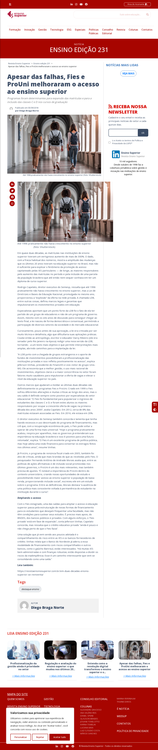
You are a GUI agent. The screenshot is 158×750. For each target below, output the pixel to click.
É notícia (123, 708)
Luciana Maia (86, 727)
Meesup (122, 716)
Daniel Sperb (86, 715)
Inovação (29, 29)
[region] (40, 726)
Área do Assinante (137, 4)
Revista (120, 29)
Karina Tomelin (88, 724)
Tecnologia (56, 29)
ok (142, 132)
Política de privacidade (133, 731)
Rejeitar (40, 737)
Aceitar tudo (59, 737)
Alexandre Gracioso (91, 709)
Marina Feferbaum (126, 698)
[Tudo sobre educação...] (108, 14)
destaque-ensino (30, 589)
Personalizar (20, 737)
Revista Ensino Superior (23, 706)
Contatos (146, 29)
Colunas (133, 29)
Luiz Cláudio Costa (90, 730)
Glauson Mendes (89, 718)
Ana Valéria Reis (88, 712)
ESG (69, 29)
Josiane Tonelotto (90, 721)
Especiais (80, 29)
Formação (15, 29)
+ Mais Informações (23, 676)
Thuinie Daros (124, 701)
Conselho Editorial (94, 699)
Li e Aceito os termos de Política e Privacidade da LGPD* (127, 142)
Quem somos (15, 699)
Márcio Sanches (88, 733)
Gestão (42, 29)
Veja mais (128, 73)
